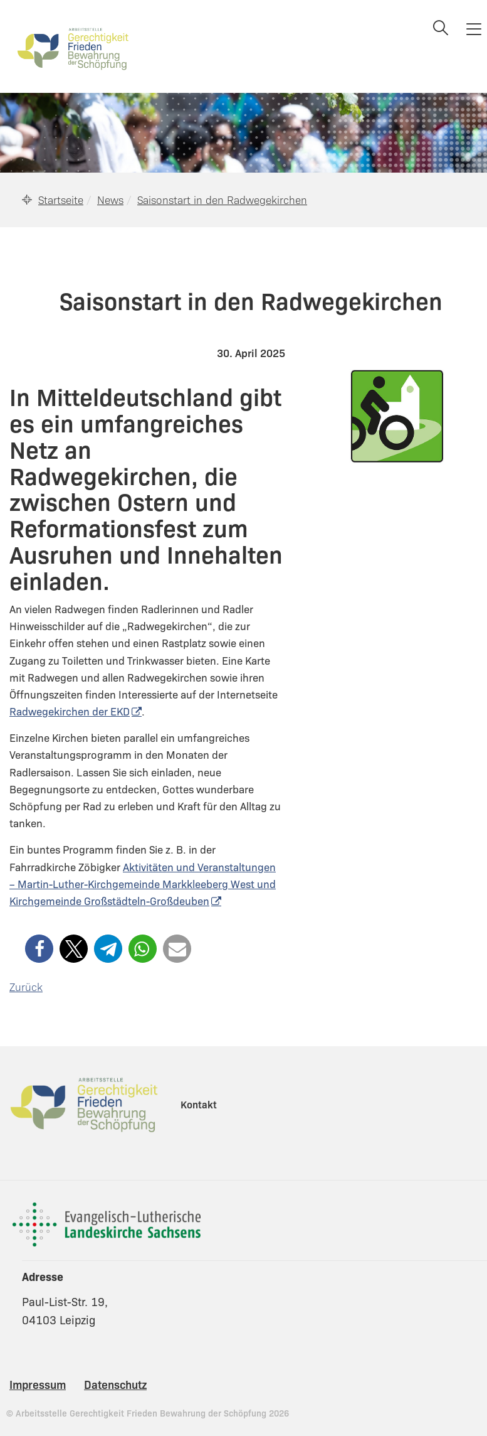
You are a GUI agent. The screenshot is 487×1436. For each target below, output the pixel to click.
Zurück (26, 987)
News (110, 199)
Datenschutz (115, 1383)
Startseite (60, 199)
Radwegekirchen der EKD (69, 711)
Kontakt (199, 1104)
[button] (39, 949)
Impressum (37, 1383)
